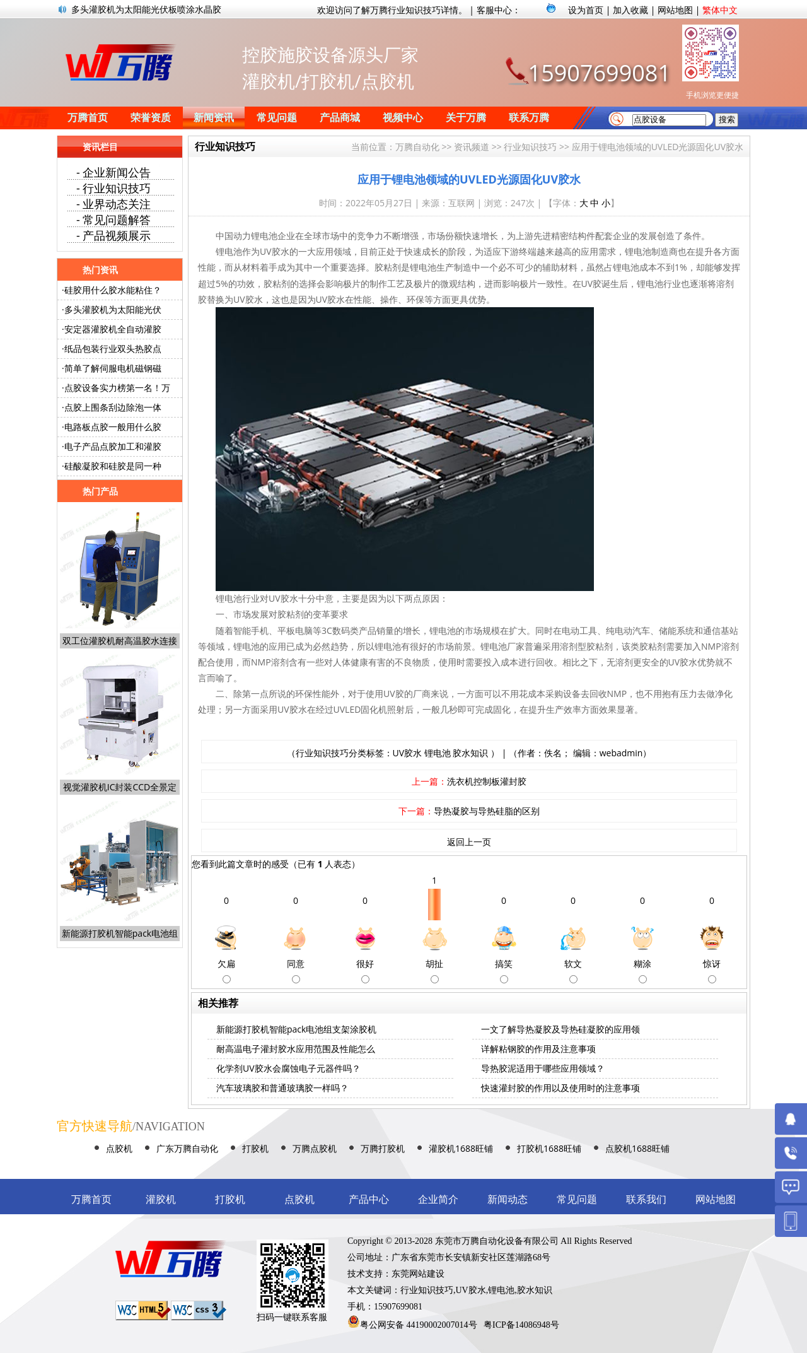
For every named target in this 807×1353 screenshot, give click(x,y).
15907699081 (599, 72)
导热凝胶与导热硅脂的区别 (487, 811)
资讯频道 (471, 147)
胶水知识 (470, 753)
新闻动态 (507, 1199)
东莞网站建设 (418, 1274)
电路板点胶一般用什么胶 (112, 427)
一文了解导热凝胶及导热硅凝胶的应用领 (560, 1029)
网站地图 (675, 10)
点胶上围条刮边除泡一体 (112, 407)
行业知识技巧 (530, 147)
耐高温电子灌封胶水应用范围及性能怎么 (295, 1049)
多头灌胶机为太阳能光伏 (112, 309)
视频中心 (403, 117)
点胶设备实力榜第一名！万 (117, 388)
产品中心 (369, 1199)
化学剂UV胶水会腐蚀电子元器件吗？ (288, 1068)
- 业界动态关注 (113, 203)
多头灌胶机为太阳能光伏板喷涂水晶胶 (146, 9)
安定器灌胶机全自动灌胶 (112, 329)
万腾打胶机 (383, 1148)
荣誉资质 (151, 117)
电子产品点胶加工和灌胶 (112, 446)
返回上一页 (469, 842)
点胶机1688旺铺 (637, 1148)
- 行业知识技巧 (113, 188)
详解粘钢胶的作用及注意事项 (538, 1049)
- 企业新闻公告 (113, 172)
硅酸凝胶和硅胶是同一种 (112, 466)
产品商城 (340, 117)
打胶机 (255, 1148)
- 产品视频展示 (113, 235)
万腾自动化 (417, 147)
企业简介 (438, 1199)
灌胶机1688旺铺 (461, 1148)
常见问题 (277, 117)
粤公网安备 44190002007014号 (418, 1325)
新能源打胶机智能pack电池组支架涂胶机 (296, 1029)
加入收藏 (630, 10)
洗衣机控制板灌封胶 (486, 781)
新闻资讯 (214, 117)
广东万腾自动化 (187, 1148)
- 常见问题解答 (113, 219)
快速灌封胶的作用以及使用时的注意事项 (560, 1088)
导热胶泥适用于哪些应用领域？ (543, 1068)
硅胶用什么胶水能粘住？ (112, 290)
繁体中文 (720, 10)
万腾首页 (87, 117)
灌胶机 (161, 1199)
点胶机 (119, 1148)
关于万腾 (466, 117)
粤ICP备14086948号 (521, 1325)
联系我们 (646, 1199)
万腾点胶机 (315, 1148)
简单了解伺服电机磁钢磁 (112, 368)
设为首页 (585, 10)
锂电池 (437, 753)
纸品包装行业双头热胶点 (112, 348)
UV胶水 (407, 753)
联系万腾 (529, 117)
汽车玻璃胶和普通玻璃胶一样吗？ (282, 1088)
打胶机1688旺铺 (549, 1148)
